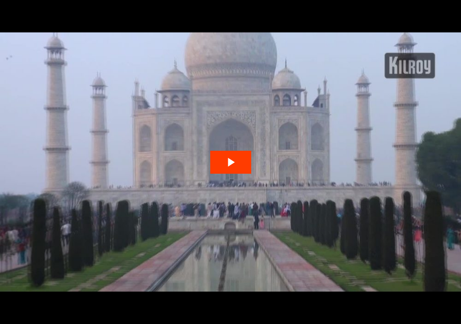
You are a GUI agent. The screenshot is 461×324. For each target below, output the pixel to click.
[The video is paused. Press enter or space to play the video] (230, 162)
